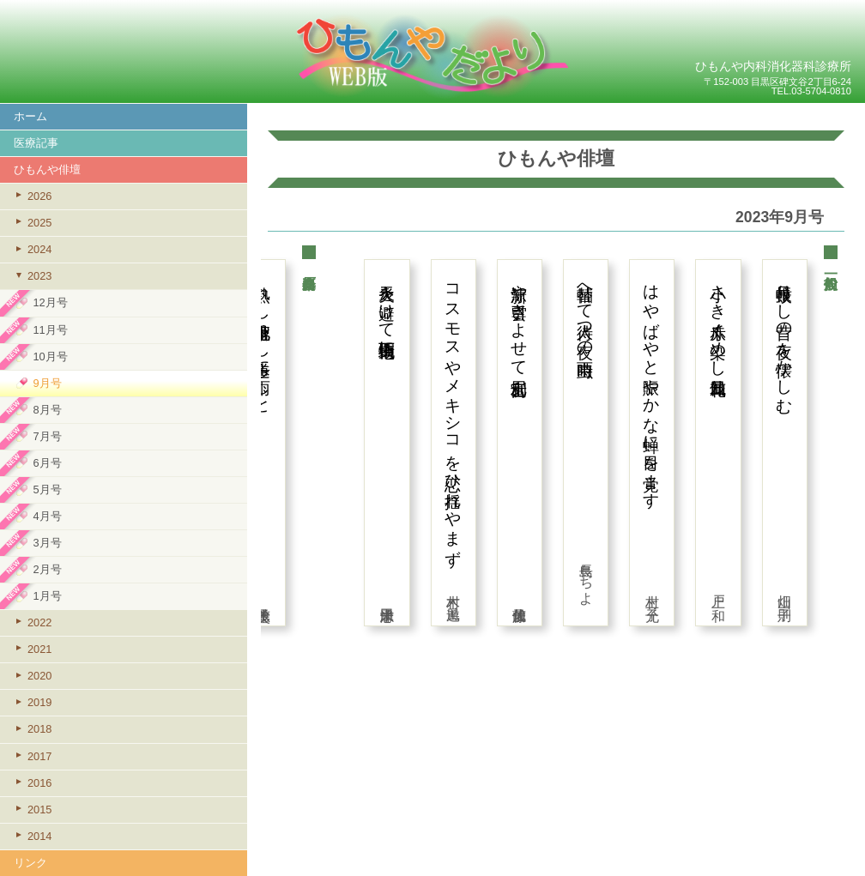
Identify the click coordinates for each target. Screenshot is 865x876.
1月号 (47, 595)
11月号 (50, 329)
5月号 (47, 489)
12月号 (50, 302)
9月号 (47, 383)
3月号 (47, 542)
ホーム (30, 116)
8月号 (47, 409)
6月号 (47, 462)
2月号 (47, 569)
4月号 (47, 516)
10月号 (50, 356)
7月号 (47, 436)
